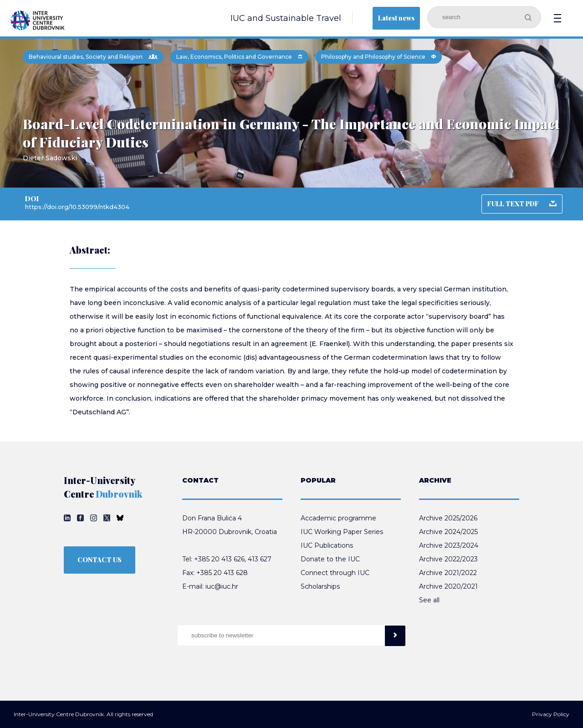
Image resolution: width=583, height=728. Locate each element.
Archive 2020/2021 (448, 586)
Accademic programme (338, 518)
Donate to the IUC (330, 559)
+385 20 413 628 (222, 573)
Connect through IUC (335, 573)
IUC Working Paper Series (342, 532)
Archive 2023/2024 (448, 545)
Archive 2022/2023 (448, 559)
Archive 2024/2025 (448, 532)
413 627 (259, 559)
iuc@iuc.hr (221, 586)
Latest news (396, 18)
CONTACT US (99, 559)
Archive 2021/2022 (448, 573)
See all (429, 600)
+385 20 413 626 (219, 559)
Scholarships (320, 586)
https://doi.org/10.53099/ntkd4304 (77, 206)
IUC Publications (327, 545)
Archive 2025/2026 (448, 518)
